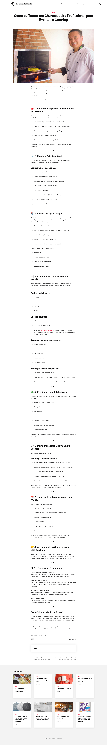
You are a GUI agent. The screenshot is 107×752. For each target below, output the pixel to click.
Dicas (78, 4)
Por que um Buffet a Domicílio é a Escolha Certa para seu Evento (21, 694)
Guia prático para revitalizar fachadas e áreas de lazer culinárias (84, 683)
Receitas (63, 4)
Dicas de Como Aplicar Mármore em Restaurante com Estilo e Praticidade (42, 724)
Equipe (50, 24)
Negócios (84, 4)
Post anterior (42, 658)
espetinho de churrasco (47, 330)
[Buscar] (100, 3)
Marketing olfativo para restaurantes (64, 723)
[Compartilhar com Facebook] (68, 639)
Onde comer (92, 4)
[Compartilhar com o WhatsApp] (75, 639)
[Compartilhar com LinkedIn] (73, 639)
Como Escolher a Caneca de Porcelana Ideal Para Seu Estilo (63, 694)
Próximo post (65, 659)
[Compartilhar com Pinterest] (71, 639)
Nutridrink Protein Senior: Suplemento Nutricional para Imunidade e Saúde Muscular (84, 725)
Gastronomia (71, 4)
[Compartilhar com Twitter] (69, 639)
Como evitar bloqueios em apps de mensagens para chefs (43, 682)
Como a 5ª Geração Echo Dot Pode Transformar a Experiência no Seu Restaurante (20, 725)
